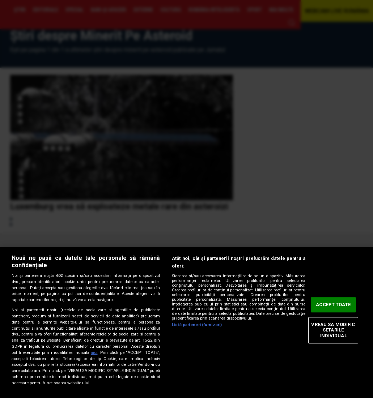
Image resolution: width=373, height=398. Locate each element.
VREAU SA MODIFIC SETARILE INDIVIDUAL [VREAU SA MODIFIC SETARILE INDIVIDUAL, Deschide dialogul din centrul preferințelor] (333, 330)
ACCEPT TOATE (333, 305)
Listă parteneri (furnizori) (197, 324)
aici (94, 352)
